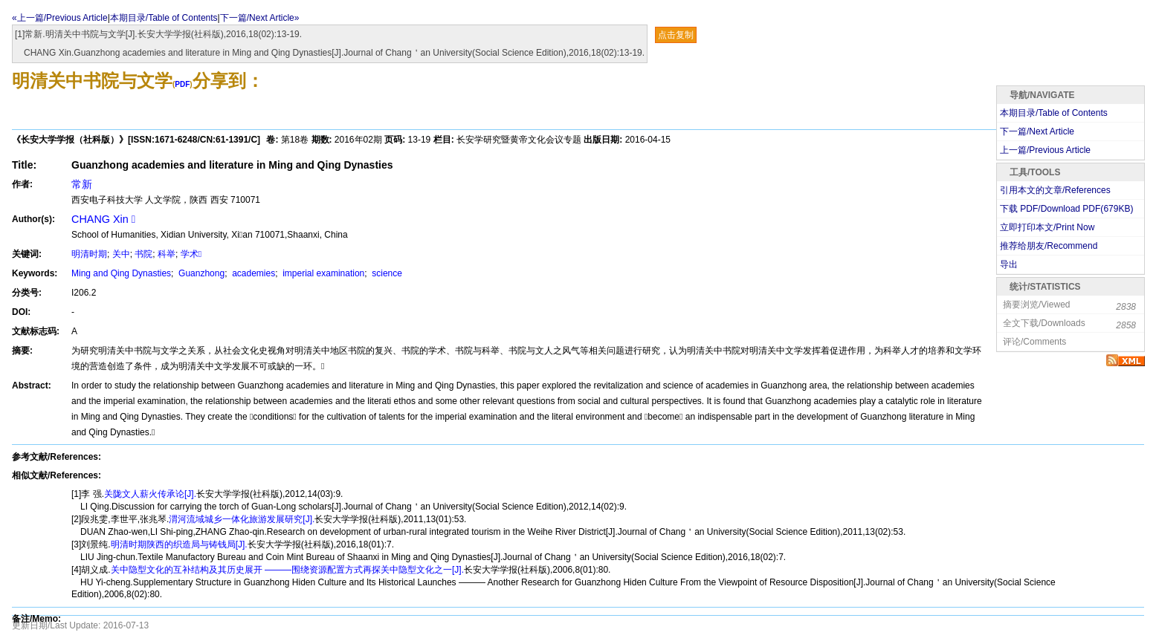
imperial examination (322, 273)
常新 (81, 184)
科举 (166, 254)
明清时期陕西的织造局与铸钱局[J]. (179, 544)
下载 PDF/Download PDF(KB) (1066, 209)
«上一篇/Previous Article (60, 18)
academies (252, 273)
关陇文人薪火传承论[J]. (150, 494)
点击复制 (676, 35)
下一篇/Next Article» (260, 18)
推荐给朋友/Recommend (1048, 246)
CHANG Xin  (103, 219)
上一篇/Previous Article (1045, 150)
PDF (182, 84)
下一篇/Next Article (1037, 131)
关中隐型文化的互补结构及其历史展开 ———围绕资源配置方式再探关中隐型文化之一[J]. (287, 570)
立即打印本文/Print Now (1047, 227)
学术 (191, 254)
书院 (143, 254)
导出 (1009, 264)
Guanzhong (200, 273)
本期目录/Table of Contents (164, 18)
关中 (121, 254)
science (385, 273)
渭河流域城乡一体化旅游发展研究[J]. (241, 519)
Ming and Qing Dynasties (121, 273)
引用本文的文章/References (1055, 190)
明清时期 (89, 254)
